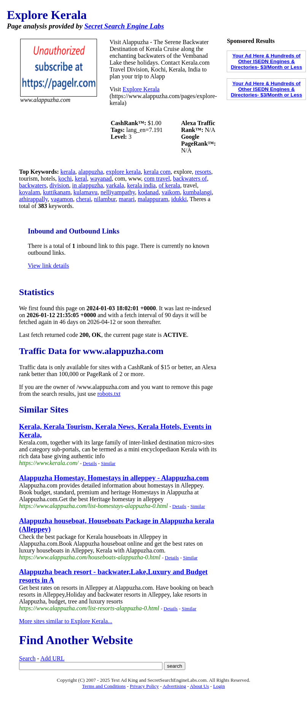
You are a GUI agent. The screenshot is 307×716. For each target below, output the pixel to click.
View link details (48, 265)
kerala (67, 171)
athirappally (33, 199)
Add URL (52, 658)
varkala (115, 185)
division (59, 185)
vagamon (62, 199)
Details (90, 463)
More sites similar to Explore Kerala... (65, 621)
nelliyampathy (117, 192)
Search (27, 658)
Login (219, 686)
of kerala (169, 185)
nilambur (105, 199)
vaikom (171, 192)
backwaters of (190, 178)
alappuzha (90, 171)
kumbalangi (197, 192)
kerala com (157, 171)
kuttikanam (56, 192)
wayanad (101, 178)
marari (127, 199)
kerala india (141, 185)
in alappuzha (87, 185)
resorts (203, 171)
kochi (65, 178)
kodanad (148, 192)
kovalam (29, 192)
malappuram (153, 199)
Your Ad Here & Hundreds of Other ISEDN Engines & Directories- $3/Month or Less (266, 61)
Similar (108, 463)
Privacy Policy (144, 686)
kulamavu (85, 192)
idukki (179, 199)
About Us (199, 686)
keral (81, 178)
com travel (157, 178)
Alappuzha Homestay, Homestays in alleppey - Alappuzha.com (114, 478)
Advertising (174, 686)
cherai (83, 199)
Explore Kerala (140, 89)
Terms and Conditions (104, 686)
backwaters (32, 185)
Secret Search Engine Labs (124, 26)
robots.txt (109, 394)
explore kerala (123, 171)
